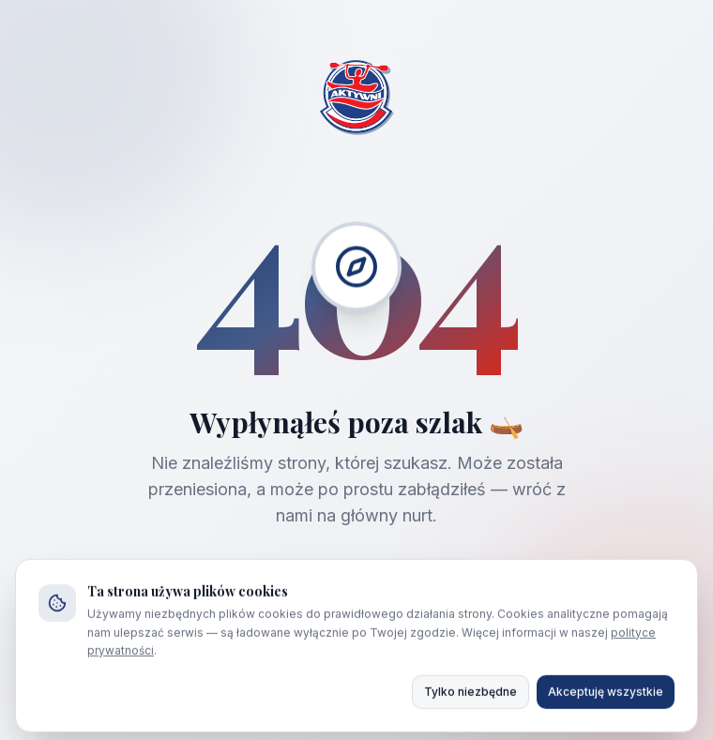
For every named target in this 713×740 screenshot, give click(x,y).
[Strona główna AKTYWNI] (356, 99)
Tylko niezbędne (470, 699)
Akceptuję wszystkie (605, 699)
